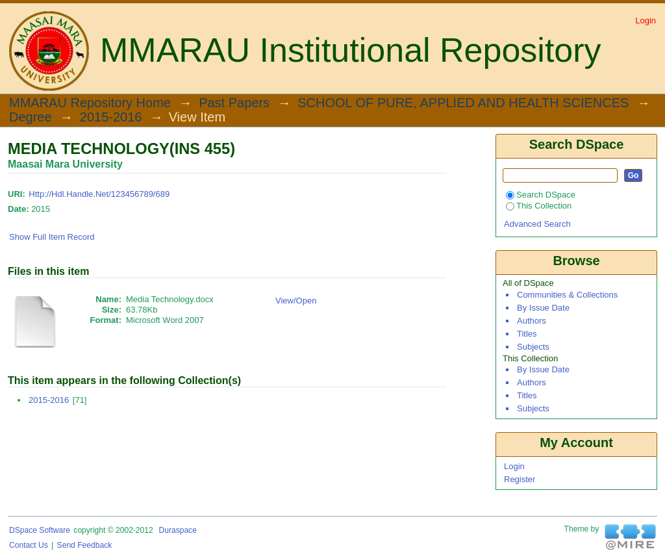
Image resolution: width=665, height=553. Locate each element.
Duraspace (177, 530)
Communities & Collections (567, 295)
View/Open (295, 300)
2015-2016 (111, 117)
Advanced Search (537, 224)
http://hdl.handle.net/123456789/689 (99, 194)
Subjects (533, 347)
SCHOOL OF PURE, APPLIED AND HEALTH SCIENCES (463, 103)
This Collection (538, 206)
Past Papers (234, 103)
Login (645, 20)
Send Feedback (84, 545)
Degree (30, 117)
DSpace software (39, 530)
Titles (527, 334)
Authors (531, 321)
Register (519, 479)
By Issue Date (543, 308)
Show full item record (52, 237)
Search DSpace (540, 194)
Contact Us (28, 545)
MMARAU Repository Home (90, 103)
